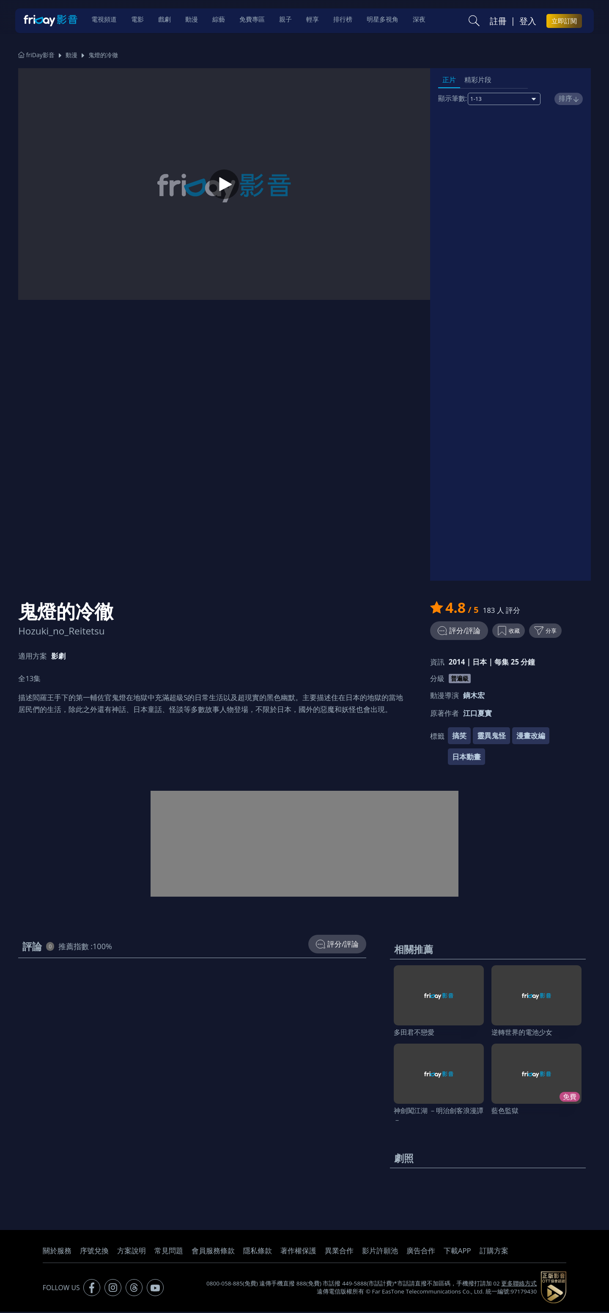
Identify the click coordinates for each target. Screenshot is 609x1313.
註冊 (498, 22)
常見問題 (168, 1252)
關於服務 (57, 1252)
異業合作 (339, 1252)
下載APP (457, 1252)
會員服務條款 (213, 1252)
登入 (527, 22)
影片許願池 (380, 1252)
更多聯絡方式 (519, 1284)
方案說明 (131, 1252)
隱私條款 (257, 1252)
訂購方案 (494, 1252)
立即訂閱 (564, 21)
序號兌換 (94, 1252)
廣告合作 (420, 1252)
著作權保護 (298, 1252)
